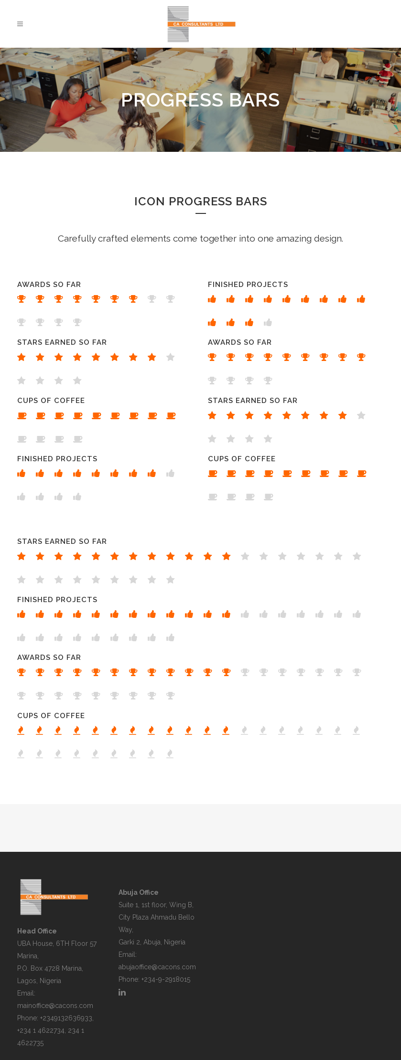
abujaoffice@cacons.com (157, 967)
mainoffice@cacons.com (55, 1005)
